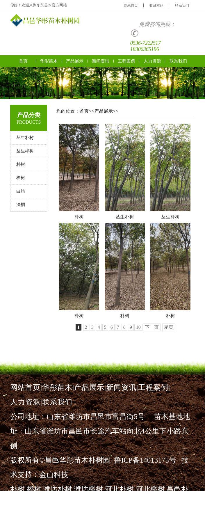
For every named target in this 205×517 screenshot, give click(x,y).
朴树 (20, 164)
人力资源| (26, 402)
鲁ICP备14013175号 (145, 460)
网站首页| (26, 387)
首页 (23, 61)
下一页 (152, 327)
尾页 (168, 327)
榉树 (20, 177)
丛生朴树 (25, 137)
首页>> (87, 111)
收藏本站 (156, 5)
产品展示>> (107, 111)
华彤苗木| (58, 387)
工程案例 (126, 61)
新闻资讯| (122, 387)
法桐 (20, 204)
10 (138, 327)
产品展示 (74, 61)
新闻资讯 (100, 61)
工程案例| (154, 387)
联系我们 (182, 5)
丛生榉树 (25, 151)
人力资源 (152, 61)
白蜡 (20, 191)
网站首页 (131, 5)
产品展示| (90, 387)
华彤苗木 (49, 61)
